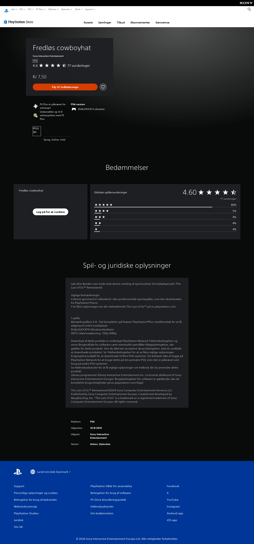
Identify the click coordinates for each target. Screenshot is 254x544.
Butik (77, 9)
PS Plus (39, 9)
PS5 (21, 9)
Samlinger (104, 19)
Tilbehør (52, 9)
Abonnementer (140, 19)
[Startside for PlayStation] (6, 9)
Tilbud (121, 19)
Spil (13, 9)
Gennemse (162, 19)
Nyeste (88, 19)
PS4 (29, 9)
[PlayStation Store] (19, 18)
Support (89, 9)
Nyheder (65, 9)
